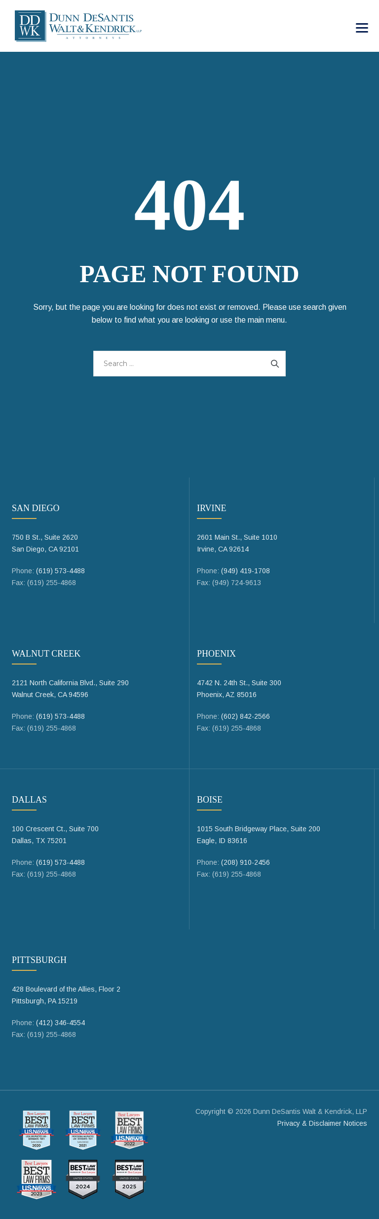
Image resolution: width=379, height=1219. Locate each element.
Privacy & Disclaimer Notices (322, 1123)
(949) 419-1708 (245, 571)
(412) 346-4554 (60, 1023)
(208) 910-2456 (245, 862)
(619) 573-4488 (60, 571)
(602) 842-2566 (245, 716)
